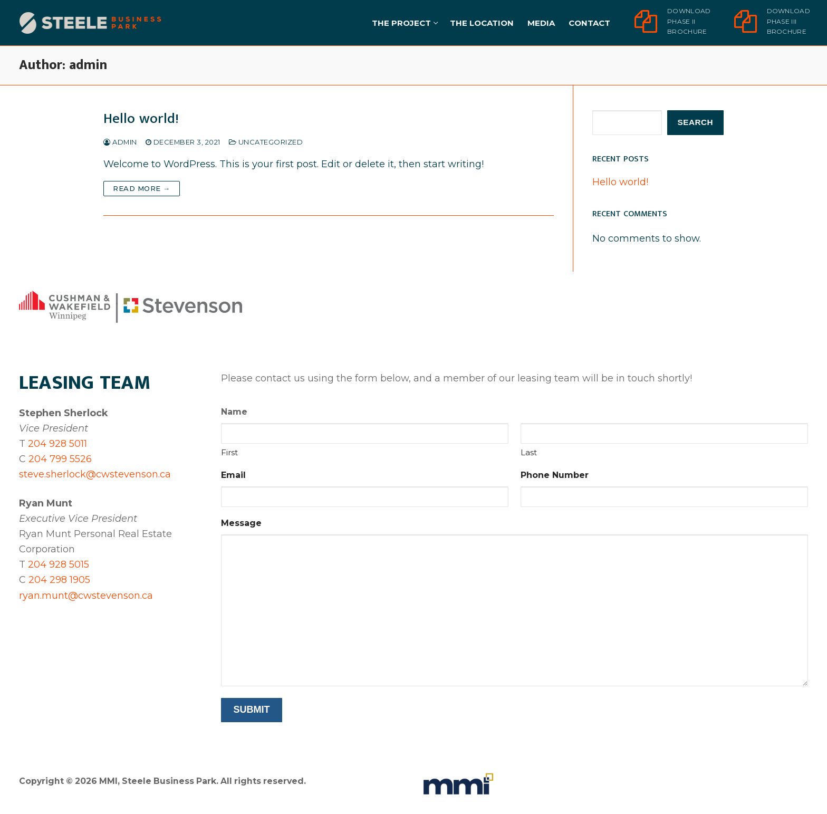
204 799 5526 (60, 459)
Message (241, 523)
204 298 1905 (59, 580)
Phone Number (555, 475)
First (229, 452)
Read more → (141, 188)
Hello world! (140, 119)
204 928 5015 (58, 564)
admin (120, 142)
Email (233, 475)
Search (696, 122)
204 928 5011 (57, 443)
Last (529, 452)
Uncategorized (266, 142)
